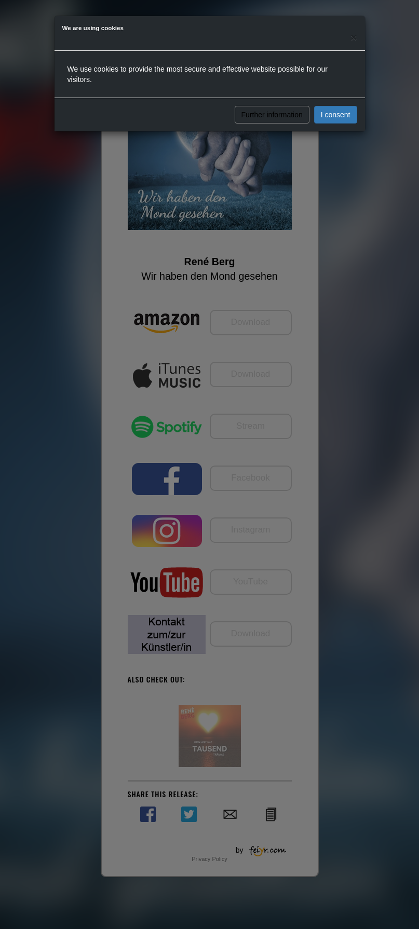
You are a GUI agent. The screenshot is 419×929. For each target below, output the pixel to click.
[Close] (353, 37)
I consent (335, 115)
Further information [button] (272, 115)
